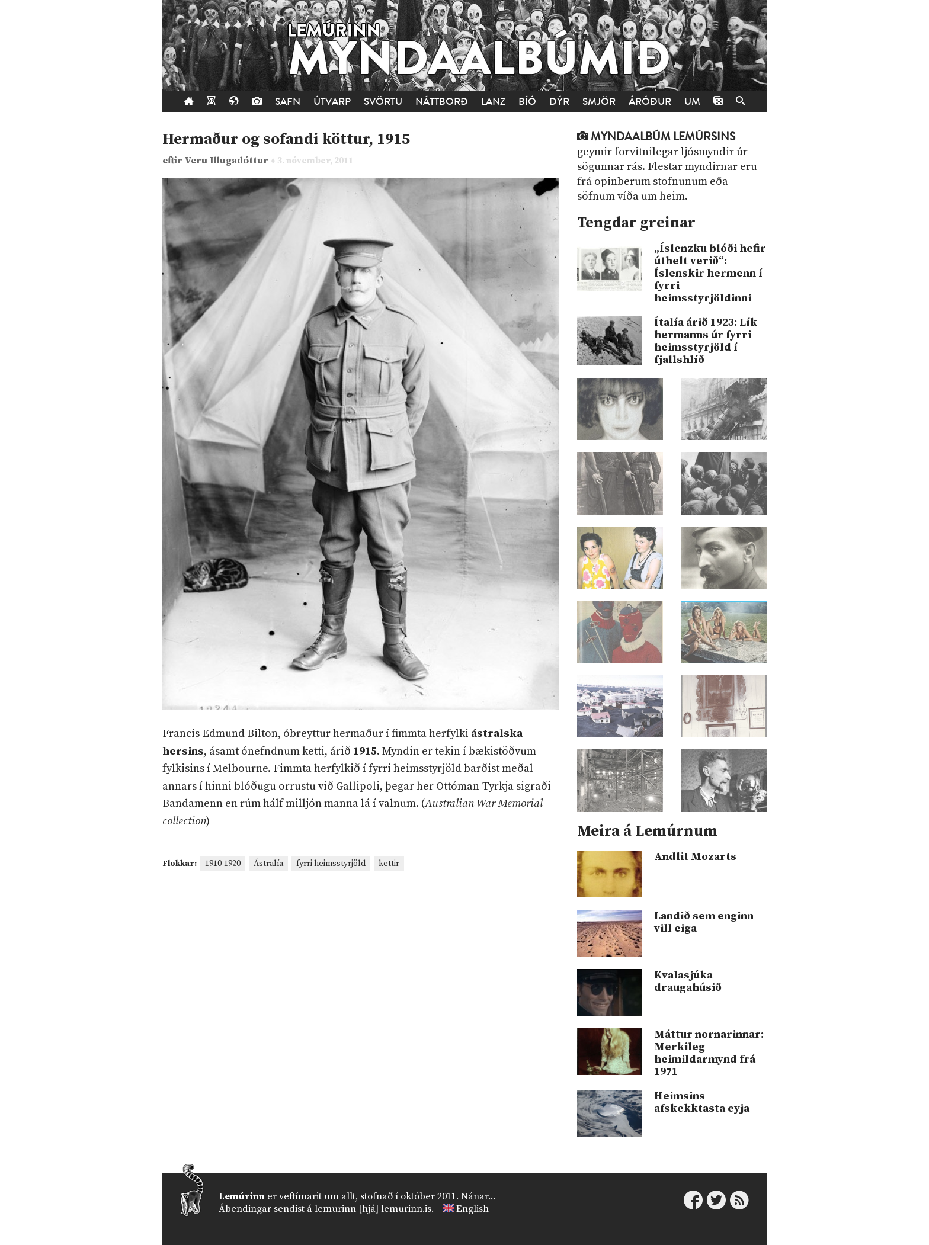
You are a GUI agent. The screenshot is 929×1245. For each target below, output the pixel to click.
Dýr (559, 101)
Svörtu (383, 101)
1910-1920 (223, 863)
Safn (287, 101)
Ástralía (268, 863)
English (472, 1209)
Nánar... (478, 1196)
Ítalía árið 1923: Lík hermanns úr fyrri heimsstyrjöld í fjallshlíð (705, 341)
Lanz (493, 101)
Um (692, 101)
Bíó (527, 101)
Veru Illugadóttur (228, 161)
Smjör (599, 101)
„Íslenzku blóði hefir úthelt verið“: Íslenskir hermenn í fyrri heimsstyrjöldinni (710, 273)
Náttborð (441, 101)
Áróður (650, 101)
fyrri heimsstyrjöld (331, 863)
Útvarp (332, 101)
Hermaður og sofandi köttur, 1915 (286, 139)
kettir (389, 863)
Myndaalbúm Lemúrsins (656, 137)
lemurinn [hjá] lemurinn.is (373, 1209)
